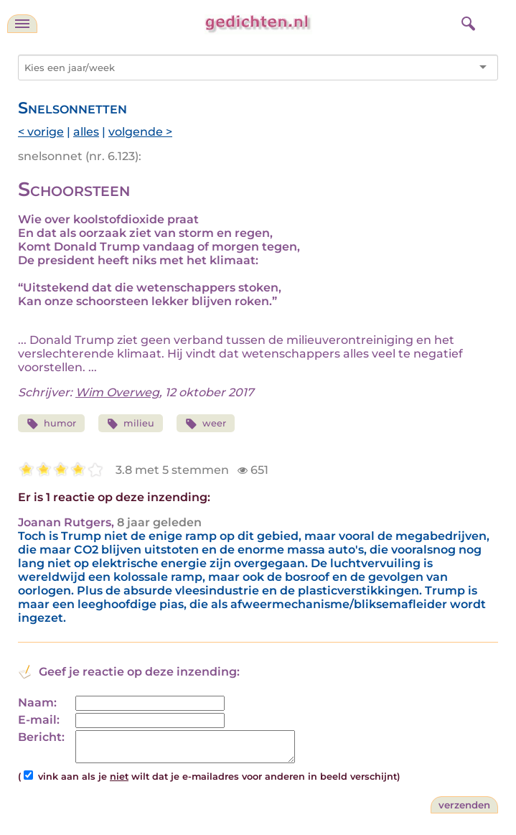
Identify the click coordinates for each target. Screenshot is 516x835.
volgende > (140, 132)
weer (205, 424)
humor (51, 424)
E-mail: (39, 720)
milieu (131, 424)
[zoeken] (466, 21)
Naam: (37, 702)
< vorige (41, 132)
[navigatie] (22, 23)
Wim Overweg (117, 392)
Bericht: (41, 737)
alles (86, 132)
